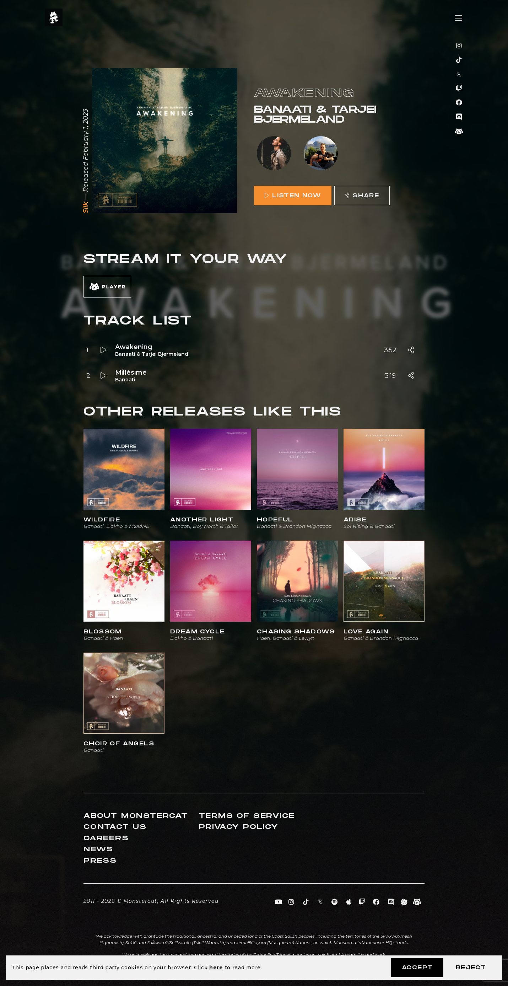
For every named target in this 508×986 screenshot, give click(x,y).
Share (362, 196)
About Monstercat (135, 816)
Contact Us (115, 827)
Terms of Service (247, 816)
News (98, 849)
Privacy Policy (239, 827)
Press (100, 860)
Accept (417, 968)
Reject (471, 968)
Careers (106, 838)
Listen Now (293, 196)
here (216, 967)
